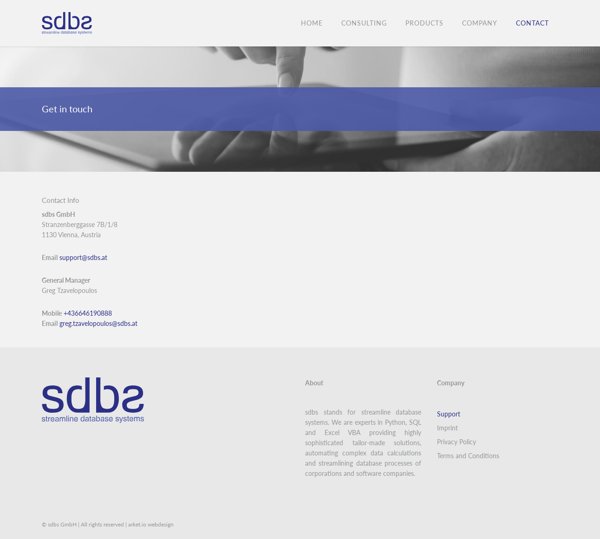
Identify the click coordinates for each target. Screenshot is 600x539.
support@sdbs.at (83, 257)
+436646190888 (89, 313)
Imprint (447, 428)
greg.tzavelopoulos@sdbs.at (98, 323)
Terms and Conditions (468, 456)
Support (448, 414)
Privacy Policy (456, 442)
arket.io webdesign (151, 524)
